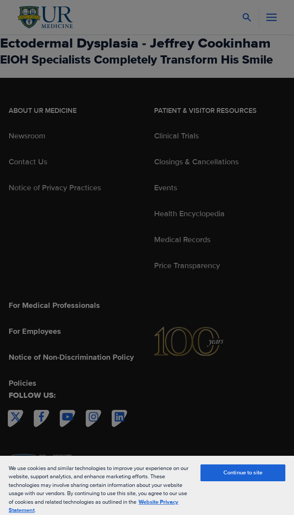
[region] (147, 485)
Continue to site (242, 472)
